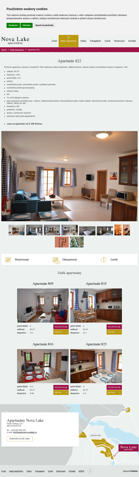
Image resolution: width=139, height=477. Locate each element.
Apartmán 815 (96, 283)
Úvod (54, 41)
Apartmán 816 (43, 344)
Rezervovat (22, 259)
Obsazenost (69, 259)
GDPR (81, 471)
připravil (130, 471)
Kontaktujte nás (20, 439)
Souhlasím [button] (13, 25)
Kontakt (132, 41)
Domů (3, 50)
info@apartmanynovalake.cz (25, 432)
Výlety (83, 41)
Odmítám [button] (27, 25)
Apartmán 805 (43, 283)
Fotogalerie (95, 41)
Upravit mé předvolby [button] (44, 25)
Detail (58, 332)
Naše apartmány (68, 41)
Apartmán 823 (96, 344)
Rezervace (119, 41)
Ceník (107, 41)
